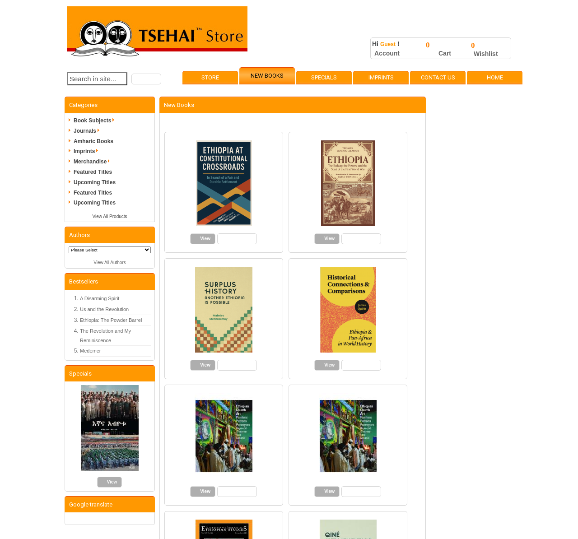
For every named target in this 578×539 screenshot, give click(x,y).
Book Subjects (95, 120)
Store (210, 77)
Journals (88, 131)
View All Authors (109, 262)
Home (495, 77)
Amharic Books (93, 141)
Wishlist (486, 53)
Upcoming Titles (95, 182)
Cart (444, 53)
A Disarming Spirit (99, 298)
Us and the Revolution (104, 309)
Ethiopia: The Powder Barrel (111, 320)
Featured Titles (93, 172)
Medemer (90, 350)
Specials (324, 77)
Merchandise (93, 161)
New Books (267, 75)
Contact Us (438, 77)
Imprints (381, 77)
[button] (146, 79)
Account (387, 53)
